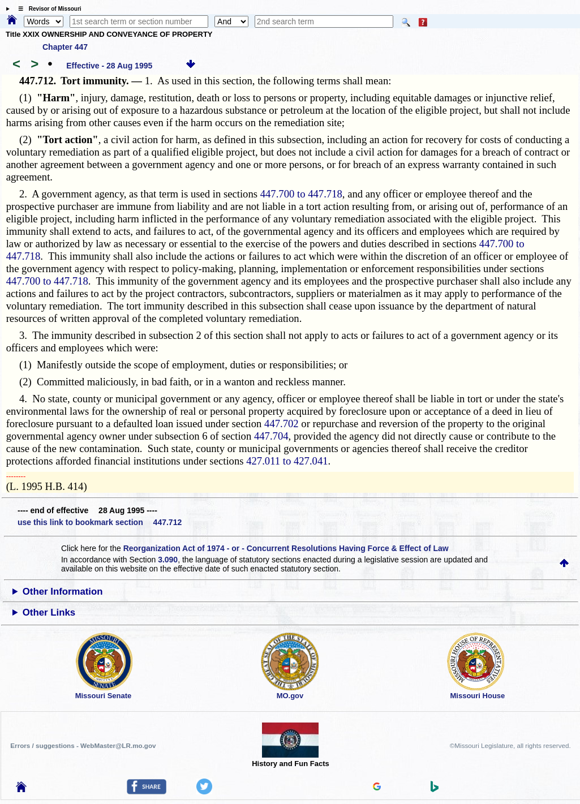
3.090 (168, 559)
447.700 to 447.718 (301, 194)
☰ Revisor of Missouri (46, 9)
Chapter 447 (65, 46)
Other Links (49, 612)
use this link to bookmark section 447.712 (100, 522)
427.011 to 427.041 (287, 461)
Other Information (63, 591)
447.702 (281, 423)
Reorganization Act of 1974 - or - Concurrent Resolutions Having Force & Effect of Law (286, 548)
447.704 (271, 436)
